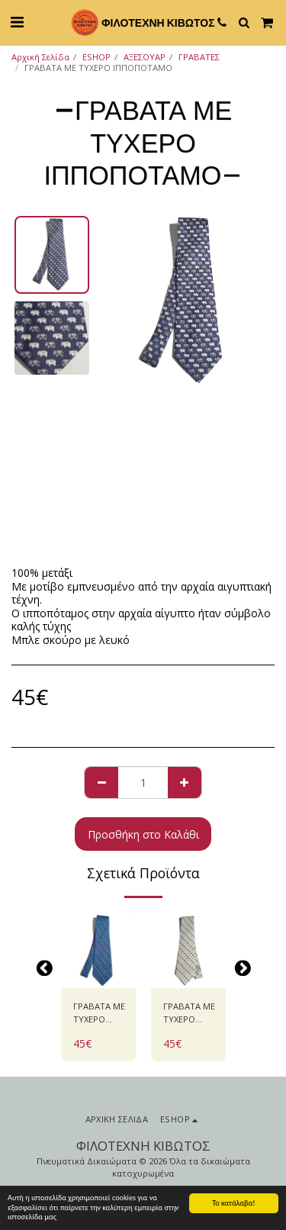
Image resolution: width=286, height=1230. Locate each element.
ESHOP (96, 57)
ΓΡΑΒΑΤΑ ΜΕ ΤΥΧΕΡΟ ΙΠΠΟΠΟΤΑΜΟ (103, 1013)
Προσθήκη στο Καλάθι (143, 834)
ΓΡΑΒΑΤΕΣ (199, 57)
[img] (98, 950)
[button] (17, 21)
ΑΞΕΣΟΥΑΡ (144, 57)
